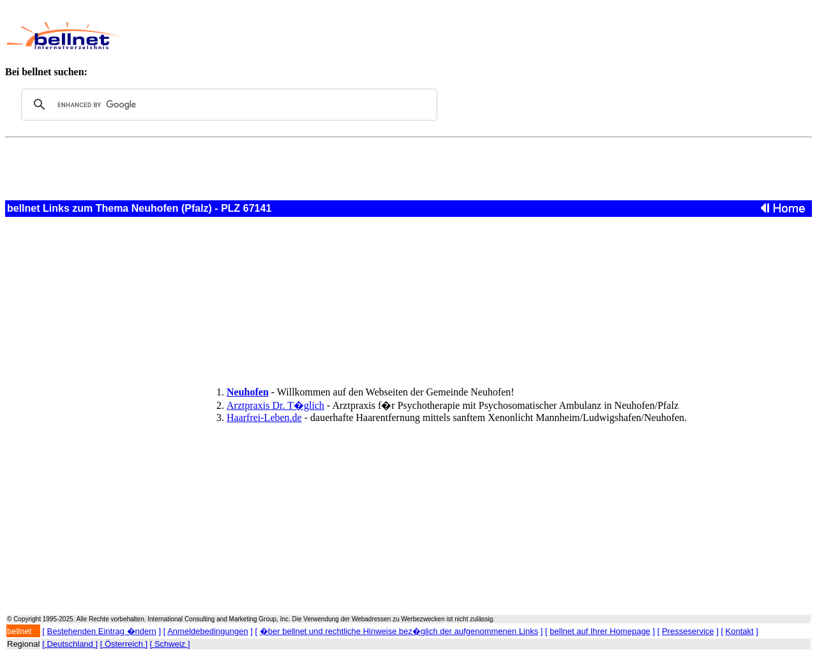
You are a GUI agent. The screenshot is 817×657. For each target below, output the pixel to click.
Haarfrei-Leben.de (264, 417)
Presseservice (688, 631)
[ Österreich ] (123, 644)
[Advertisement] (400, 35)
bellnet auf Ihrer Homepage (600, 631)
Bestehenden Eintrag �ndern (101, 631)
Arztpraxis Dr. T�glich (275, 405)
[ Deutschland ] (70, 644)
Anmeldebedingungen (207, 631)
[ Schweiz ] (170, 644)
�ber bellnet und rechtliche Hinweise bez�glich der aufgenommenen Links (399, 631)
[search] (227, 104)
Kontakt (740, 631)
